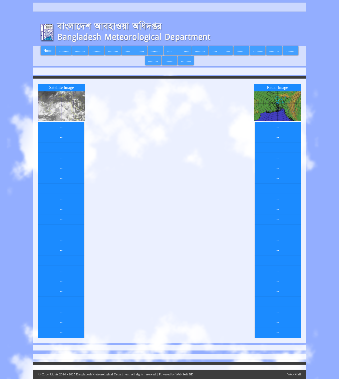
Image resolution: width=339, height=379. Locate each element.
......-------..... (221, 51)
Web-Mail (294, 374)
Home (48, 51)
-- (61, 127)
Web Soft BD (184, 374)
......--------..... (134, 51)
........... (64, 51)
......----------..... (178, 51)
